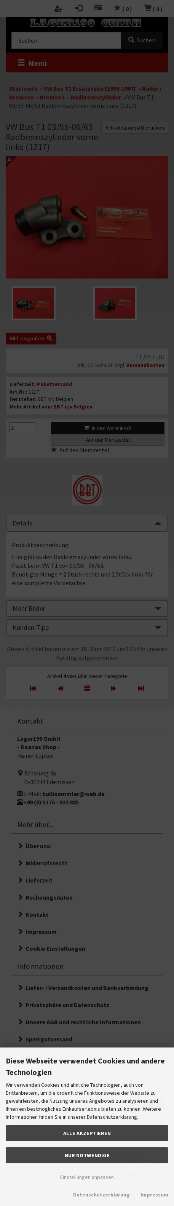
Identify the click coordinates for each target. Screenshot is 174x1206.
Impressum (154, 1194)
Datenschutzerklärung (101, 1194)
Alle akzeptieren (87, 1133)
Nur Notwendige (87, 1155)
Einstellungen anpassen (87, 1177)
